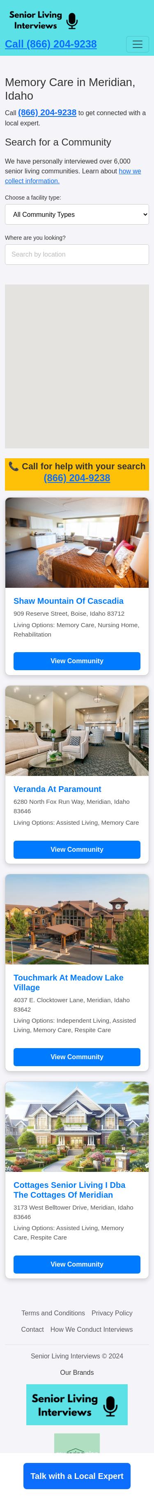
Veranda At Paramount (57, 789)
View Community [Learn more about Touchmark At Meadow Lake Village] (77, 1056)
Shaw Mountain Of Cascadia (69, 600)
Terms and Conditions (53, 1313)
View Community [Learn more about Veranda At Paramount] (77, 849)
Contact (32, 1329)
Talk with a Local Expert (76, 1476)
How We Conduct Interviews (92, 1329)
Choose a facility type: (33, 197)
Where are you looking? (35, 237)
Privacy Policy (112, 1313)
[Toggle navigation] (137, 44)
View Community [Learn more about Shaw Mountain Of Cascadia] (77, 660)
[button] (114, 365)
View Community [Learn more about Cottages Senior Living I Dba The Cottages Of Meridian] (77, 1264)
